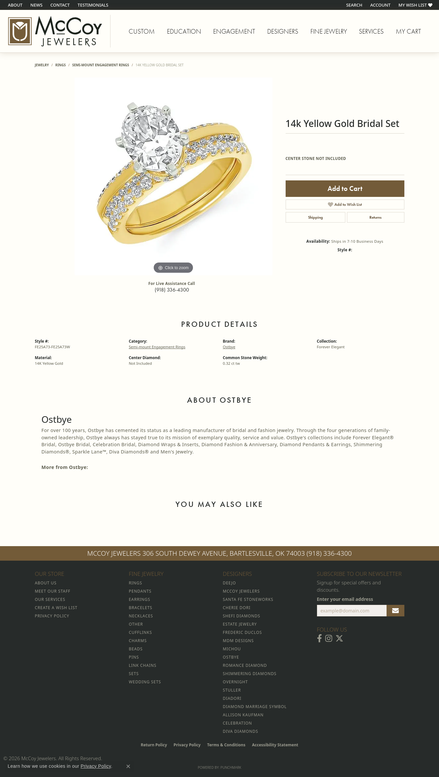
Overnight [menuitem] (235, 682)
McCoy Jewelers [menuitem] (241, 591)
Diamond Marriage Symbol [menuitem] (255, 706)
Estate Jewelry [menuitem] (240, 624)
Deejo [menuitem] (229, 583)
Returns (375, 217)
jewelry (42, 65)
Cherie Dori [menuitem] (237, 607)
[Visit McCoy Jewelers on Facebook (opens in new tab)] (319, 638)
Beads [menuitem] (136, 649)
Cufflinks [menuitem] (140, 632)
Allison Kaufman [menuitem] (243, 715)
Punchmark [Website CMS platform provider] (231, 767)
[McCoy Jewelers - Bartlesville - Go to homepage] (55, 31)
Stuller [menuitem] (232, 690)
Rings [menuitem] (135, 583)
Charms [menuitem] (138, 640)
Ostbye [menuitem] (231, 657)
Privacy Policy (187, 745)
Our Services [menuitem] (50, 599)
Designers (282, 31)
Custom (142, 31)
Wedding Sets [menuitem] (145, 682)
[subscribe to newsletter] (395, 611)
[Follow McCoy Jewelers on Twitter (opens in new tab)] (339, 638)
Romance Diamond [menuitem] (245, 665)
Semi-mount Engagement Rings (100, 65)
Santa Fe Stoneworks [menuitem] (248, 599)
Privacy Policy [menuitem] (52, 616)
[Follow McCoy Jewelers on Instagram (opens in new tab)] (328, 638)
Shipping (315, 217)
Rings (60, 65)
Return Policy (154, 745)
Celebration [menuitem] (237, 723)
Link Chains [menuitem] (143, 665)
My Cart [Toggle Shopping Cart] (408, 31)
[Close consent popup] (128, 766)
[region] (173, 176)
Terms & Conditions (226, 745)
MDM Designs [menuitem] (238, 640)
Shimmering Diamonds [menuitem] (250, 673)
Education (184, 31)
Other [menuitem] (136, 624)
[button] (353, 5)
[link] (14, 5)
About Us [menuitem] (46, 583)
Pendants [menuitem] (140, 591)
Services (371, 31)
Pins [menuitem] (134, 657)
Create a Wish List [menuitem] (56, 607)
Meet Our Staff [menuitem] (53, 591)
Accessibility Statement (275, 745)
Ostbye (229, 346)
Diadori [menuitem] (232, 698)
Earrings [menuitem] (139, 599)
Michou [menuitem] (232, 649)
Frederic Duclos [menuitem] (242, 632)
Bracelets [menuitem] (140, 607)
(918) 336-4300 (172, 289)
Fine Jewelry (328, 31)
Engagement (234, 31)
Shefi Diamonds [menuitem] (241, 616)
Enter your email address (345, 599)
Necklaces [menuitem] (141, 616)
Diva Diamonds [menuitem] (240, 731)
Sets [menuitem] (134, 673)
